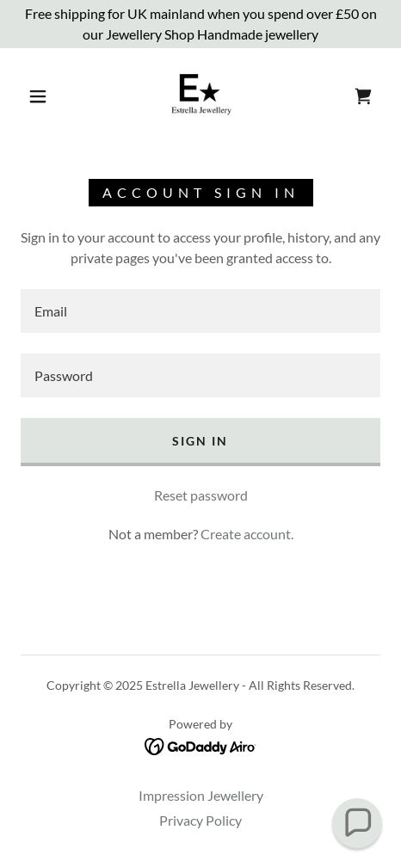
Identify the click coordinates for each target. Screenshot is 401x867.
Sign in (200, 441)
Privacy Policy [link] (200, 820)
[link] (200, 96)
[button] (39, 96)
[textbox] (200, 311)
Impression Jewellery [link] (201, 795)
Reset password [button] (201, 495)
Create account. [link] (246, 534)
